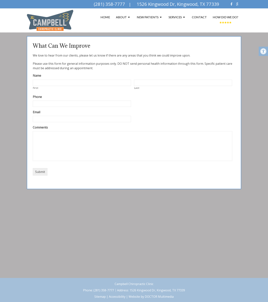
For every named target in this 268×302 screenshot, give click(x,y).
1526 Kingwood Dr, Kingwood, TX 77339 (157, 290)
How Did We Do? (225, 17)
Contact (199, 17)
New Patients (148, 17)
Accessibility (117, 297)
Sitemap (100, 297)
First (35, 88)
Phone (37, 97)
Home (105, 17)
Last (136, 88)
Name (37, 76)
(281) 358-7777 (104, 290)
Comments (40, 127)
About (121, 17)
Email (36, 112)
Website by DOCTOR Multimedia (151, 297)
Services (175, 17)
